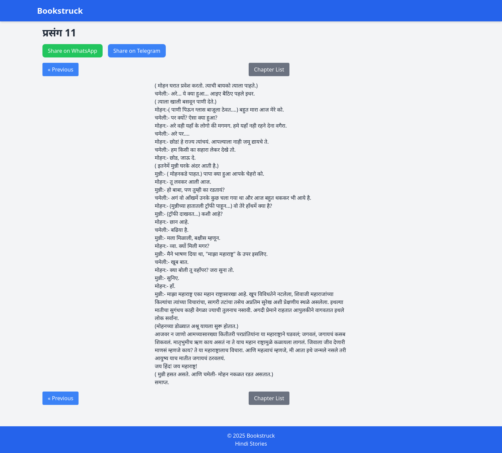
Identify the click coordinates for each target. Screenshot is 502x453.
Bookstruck (60, 10)
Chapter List (269, 69)
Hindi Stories (251, 443)
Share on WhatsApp (72, 50)
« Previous (60, 69)
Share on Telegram (136, 50)
